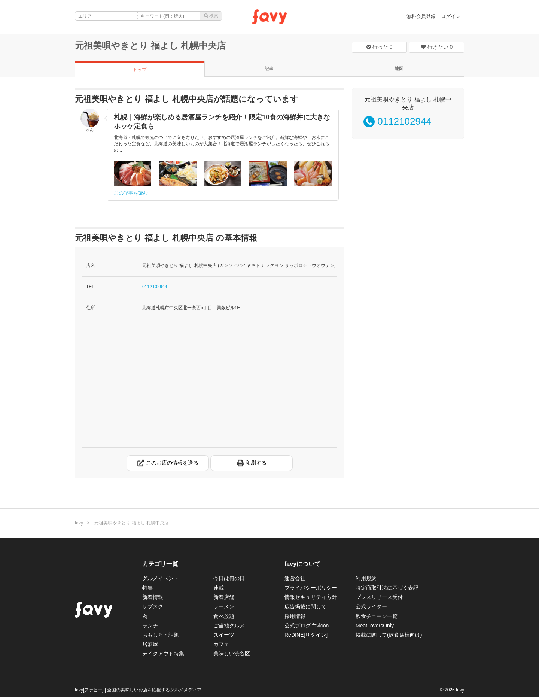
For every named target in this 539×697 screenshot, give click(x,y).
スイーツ (223, 635)
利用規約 (366, 578)
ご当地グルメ (229, 625)
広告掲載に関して (305, 606)
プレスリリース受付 (379, 597)
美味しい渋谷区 (231, 654)
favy (79, 523)
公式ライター (371, 606)
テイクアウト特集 (163, 654)
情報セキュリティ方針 (310, 597)
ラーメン (223, 606)
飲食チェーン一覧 (377, 616)
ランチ (150, 625)
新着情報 (152, 597)
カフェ (221, 644)
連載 (218, 588)
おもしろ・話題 (160, 635)
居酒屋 (150, 644)
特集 (147, 588)
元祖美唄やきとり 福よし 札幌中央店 (150, 45)
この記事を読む (131, 193)
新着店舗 (223, 597)
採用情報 (294, 616)
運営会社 (294, 578)
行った (379, 47)
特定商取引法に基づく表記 (387, 588)
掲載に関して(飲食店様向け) (389, 635)
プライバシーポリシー (310, 588)
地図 (399, 68)
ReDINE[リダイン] (306, 635)
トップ (139, 69)
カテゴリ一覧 (160, 564)
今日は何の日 (229, 578)
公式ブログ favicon (306, 625)
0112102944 (154, 286)
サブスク (152, 606)
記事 (269, 68)
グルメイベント (160, 578)
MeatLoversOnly (375, 625)
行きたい (437, 47)
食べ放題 (223, 616)
